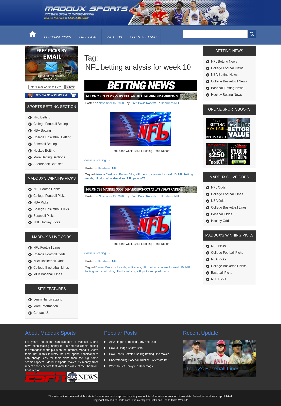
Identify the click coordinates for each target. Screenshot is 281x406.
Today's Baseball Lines (212, 369)
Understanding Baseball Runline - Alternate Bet (138, 360)
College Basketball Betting (52, 137)
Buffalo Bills (126, 174)
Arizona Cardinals (106, 174)
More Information (45, 306)
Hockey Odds (221, 221)
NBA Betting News (224, 74)
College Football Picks (49, 195)
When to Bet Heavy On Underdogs (131, 366)
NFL (177, 103)
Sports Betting (143, 37)
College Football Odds (49, 254)
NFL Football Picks (47, 189)
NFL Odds (218, 187)
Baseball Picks (43, 215)
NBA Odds (218, 200)
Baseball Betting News (227, 88)
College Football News (227, 68)
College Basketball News (229, 81)
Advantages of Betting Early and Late (132, 341)
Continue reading (98, 160)
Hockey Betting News (226, 94)
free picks (88, 37)
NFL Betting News (224, 61)
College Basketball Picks (51, 209)
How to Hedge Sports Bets (126, 348)
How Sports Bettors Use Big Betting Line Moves (139, 354)
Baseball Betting (45, 144)
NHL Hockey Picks (46, 222)
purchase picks (57, 37)
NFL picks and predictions (152, 271)
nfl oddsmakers (116, 178)
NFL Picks (218, 246)
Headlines (167, 103)
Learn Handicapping (47, 299)
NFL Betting (41, 117)
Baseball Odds (221, 214)
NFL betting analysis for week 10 (156, 174)
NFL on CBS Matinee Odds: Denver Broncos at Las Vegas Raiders (134, 189)
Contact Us (41, 312)
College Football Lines (227, 194)
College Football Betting (50, 124)
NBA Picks (41, 202)
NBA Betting (42, 130)
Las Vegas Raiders (129, 267)
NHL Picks (218, 279)
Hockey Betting (44, 150)
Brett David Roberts (143, 103)
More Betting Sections (49, 157)
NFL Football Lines (47, 247)
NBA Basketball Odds (48, 261)
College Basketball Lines (51, 267)
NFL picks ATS (136, 178)
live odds (114, 37)
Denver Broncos (105, 267)
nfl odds (100, 178)
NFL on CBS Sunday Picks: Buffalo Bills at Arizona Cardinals (132, 96)
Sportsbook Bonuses (48, 164)
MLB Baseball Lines (47, 274)
